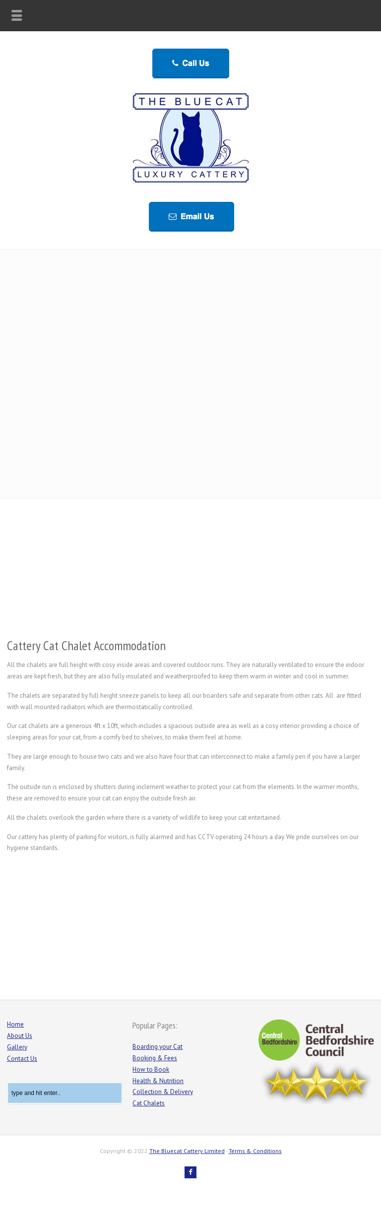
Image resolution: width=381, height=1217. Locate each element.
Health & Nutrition (158, 1081)
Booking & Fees (154, 1058)
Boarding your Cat (157, 1046)
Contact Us (22, 1058)
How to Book (150, 1069)
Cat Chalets (148, 1103)
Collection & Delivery (162, 1092)
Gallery (17, 1047)
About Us (19, 1036)
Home (15, 1024)
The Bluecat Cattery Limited (187, 1151)
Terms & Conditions (255, 1151)
